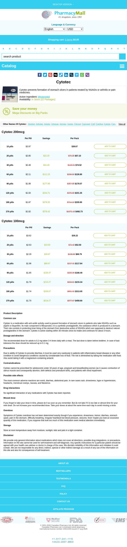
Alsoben (31, 124)
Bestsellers (63, 471)
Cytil (93, 124)
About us (63, 463)
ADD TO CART (110, 146)
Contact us (63, 501)
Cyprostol (86, 124)
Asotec (70, 124)
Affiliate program (63, 509)
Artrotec (63, 124)
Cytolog (107, 124)
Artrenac (55, 124)
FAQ (63, 486)
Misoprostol (44, 96)
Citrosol (77, 124)
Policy (63, 494)
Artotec (47, 124)
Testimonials (63, 478)
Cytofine (99, 124)
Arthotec (39, 124)
